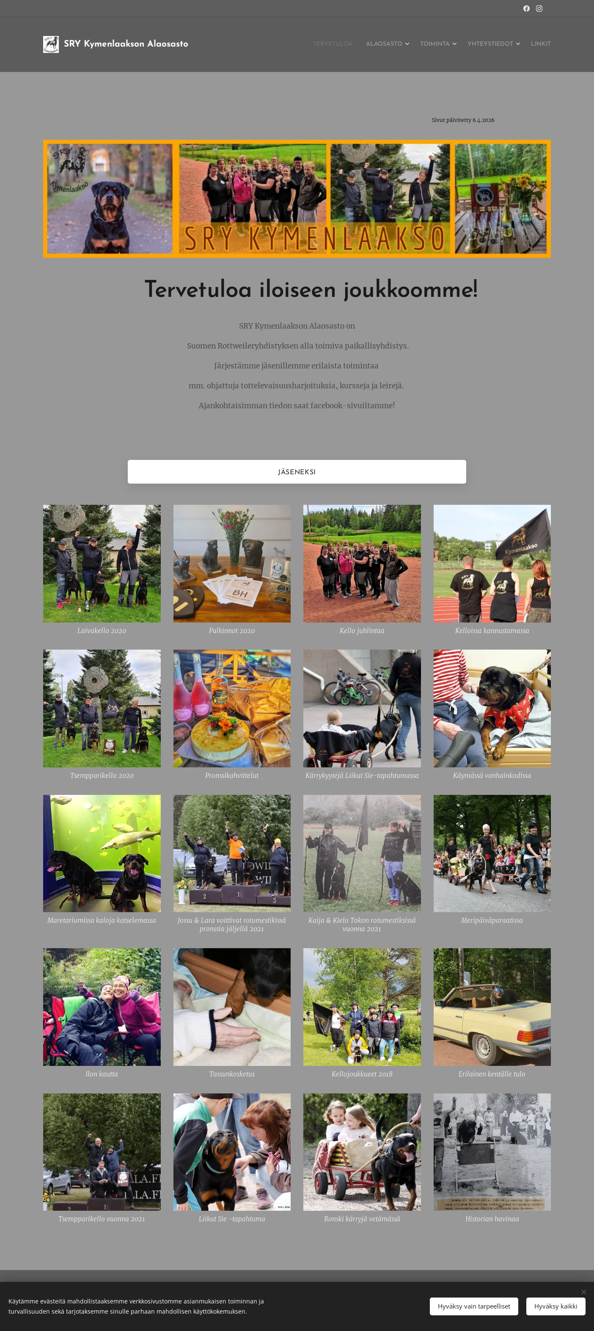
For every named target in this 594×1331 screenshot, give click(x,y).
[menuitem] (308, 44)
